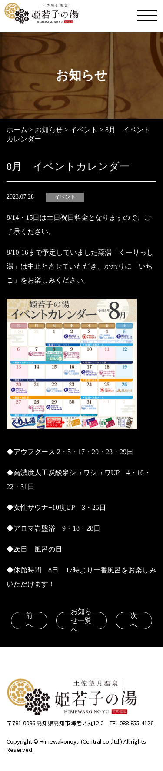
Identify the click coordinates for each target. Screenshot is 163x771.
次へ (133, 620)
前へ (29, 620)
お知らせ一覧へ (81, 620)
